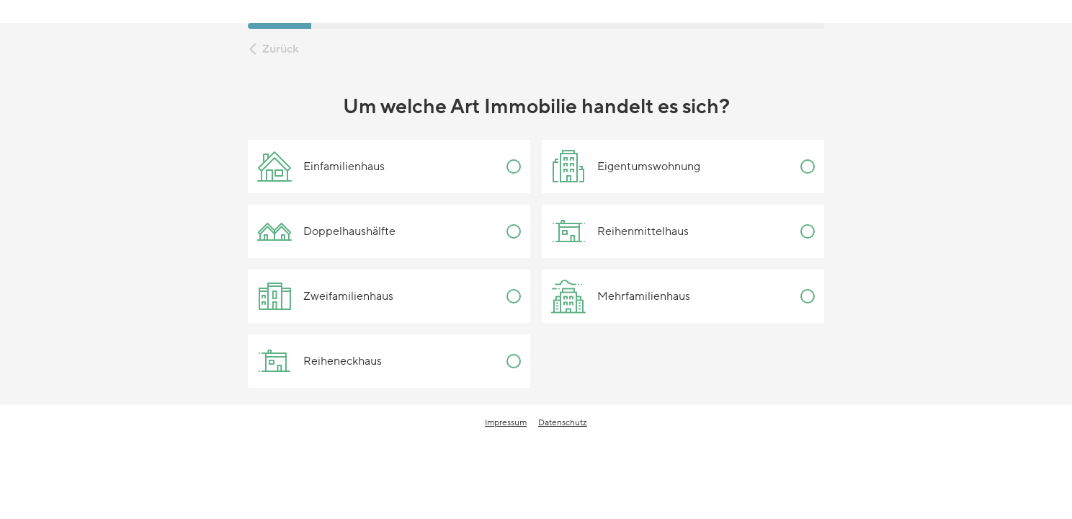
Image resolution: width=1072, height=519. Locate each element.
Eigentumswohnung (625, 166)
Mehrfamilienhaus (620, 296)
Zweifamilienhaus (325, 296)
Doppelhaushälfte (326, 231)
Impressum (506, 422)
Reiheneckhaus (319, 361)
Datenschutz (562, 422)
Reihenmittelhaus (620, 231)
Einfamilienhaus (321, 166)
